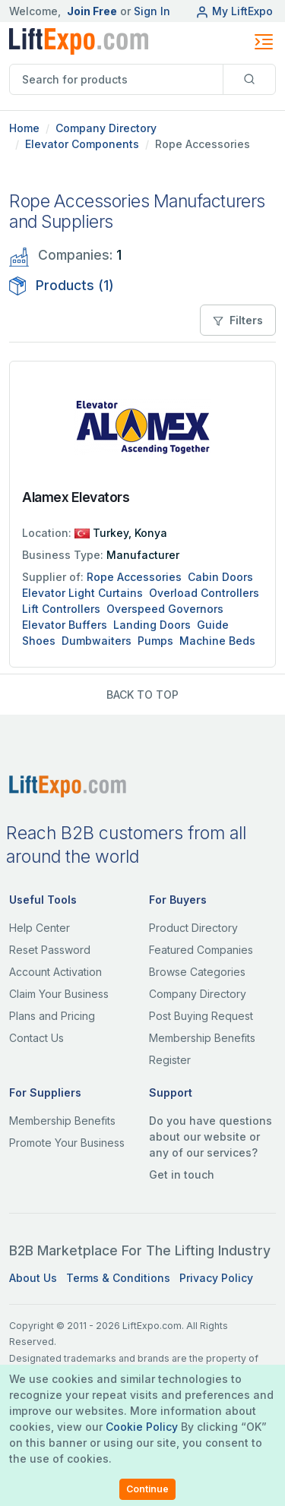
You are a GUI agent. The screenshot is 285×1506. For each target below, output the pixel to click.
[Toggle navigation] (264, 42)
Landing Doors (152, 624)
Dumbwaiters (96, 640)
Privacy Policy (216, 1277)
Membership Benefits (202, 1037)
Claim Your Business (59, 993)
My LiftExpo (234, 11)
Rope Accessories (134, 576)
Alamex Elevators (75, 497)
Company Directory (106, 128)
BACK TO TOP (142, 694)
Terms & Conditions (118, 1277)
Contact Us (36, 1037)
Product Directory (193, 927)
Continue (147, 1489)
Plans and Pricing (52, 1015)
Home (24, 128)
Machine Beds (217, 640)
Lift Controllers (61, 608)
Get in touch (181, 1174)
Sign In (152, 11)
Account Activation (55, 971)
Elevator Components (82, 143)
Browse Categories (197, 971)
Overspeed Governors (164, 608)
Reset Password (49, 949)
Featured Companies (201, 949)
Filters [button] (238, 320)
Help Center (39, 927)
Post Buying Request (201, 1015)
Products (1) (61, 285)
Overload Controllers (204, 592)
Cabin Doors (220, 576)
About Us (33, 1277)
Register (170, 1059)
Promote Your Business (67, 1142)
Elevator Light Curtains (82, 592)
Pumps (155, 640)
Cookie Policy (142, 1426)
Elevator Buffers (64, 624)
